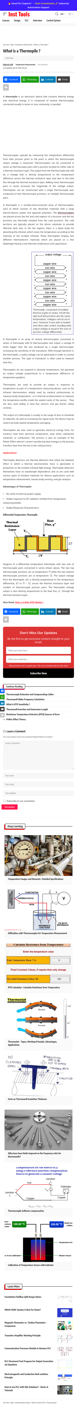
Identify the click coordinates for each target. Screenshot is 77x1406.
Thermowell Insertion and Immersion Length (27, 709)
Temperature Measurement (25, 64)
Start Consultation (45, 3)
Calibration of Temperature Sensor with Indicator (31, 1265)
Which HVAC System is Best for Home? (23, 1309)
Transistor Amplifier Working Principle (23, 1335)
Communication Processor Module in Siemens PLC (28, 1348)
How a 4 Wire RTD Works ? (29, 602)
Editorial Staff (8, 64)
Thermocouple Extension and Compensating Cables (30, 694)
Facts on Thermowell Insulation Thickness (27, 1099)
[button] (5, 14)
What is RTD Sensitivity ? (18, 704)
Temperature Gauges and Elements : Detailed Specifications (35, 879)
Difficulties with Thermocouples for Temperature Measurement (37, 933)
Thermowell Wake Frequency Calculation (25, 699)
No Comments (43, 64)
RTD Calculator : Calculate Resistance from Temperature (34, 987)
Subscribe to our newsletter (21, 801)
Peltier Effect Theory (16, 719)
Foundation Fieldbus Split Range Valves (23, 1296)
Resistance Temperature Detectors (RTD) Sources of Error (33, 714)
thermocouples (66, 212)
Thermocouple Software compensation (26, 1210)
